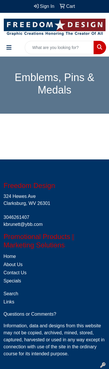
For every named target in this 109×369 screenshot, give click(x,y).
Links (8, 301)
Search (10, 293)
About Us (13, 264)
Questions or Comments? (29, 314)
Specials (12, 280)
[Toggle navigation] (9, 47)
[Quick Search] (59, 47)
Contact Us (14, 272)
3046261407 (16, 217)
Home (9, 256)
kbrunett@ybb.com (23, 224)
